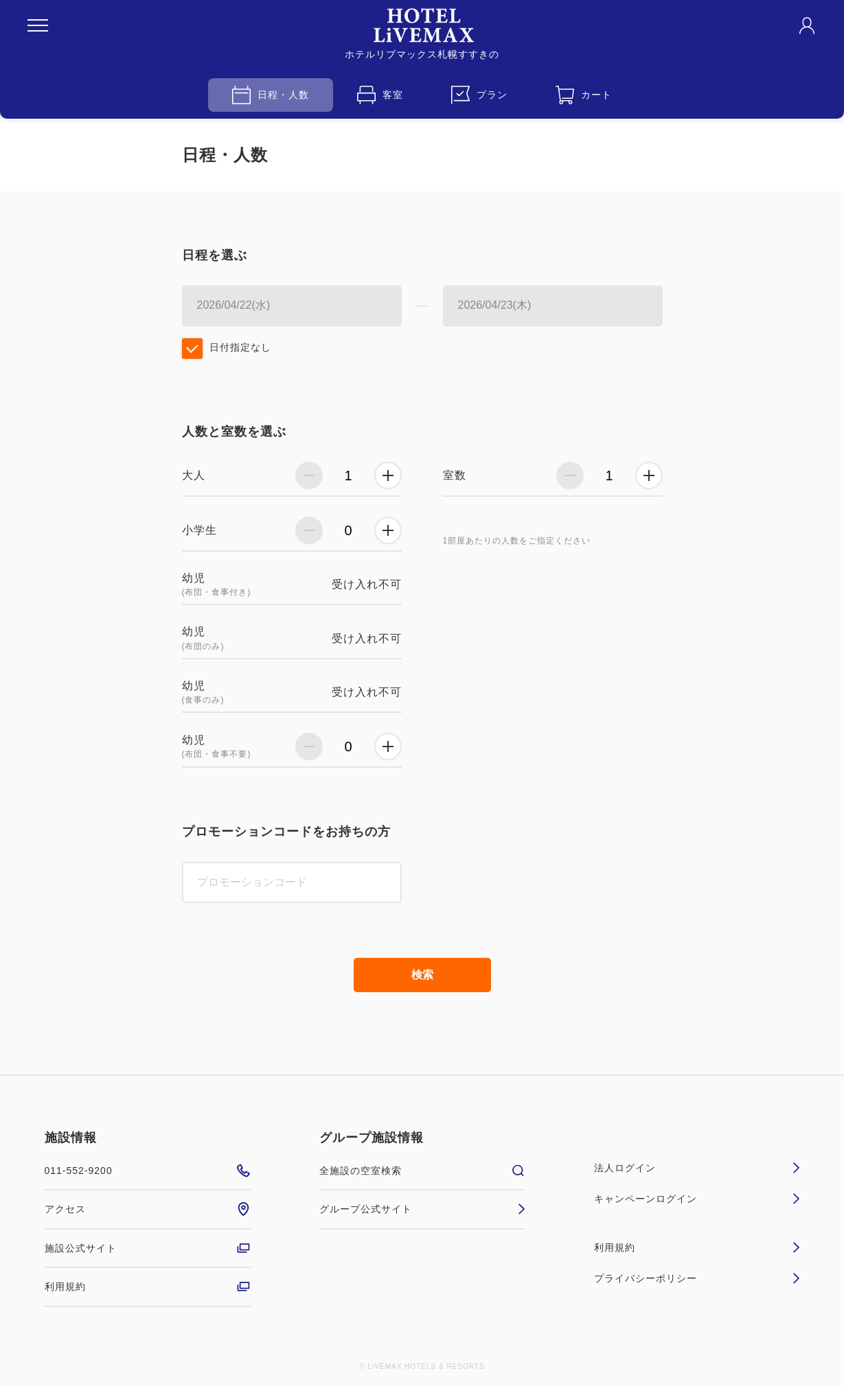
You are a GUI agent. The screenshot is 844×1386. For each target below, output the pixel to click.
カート (584, 95)
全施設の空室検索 (422, 1170)
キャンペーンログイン (697, 1199)
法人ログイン (697, 1168)
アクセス (148, 1209)
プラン (479, 95)
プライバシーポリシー (697, 1278)
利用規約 (148, 1286)
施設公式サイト (148, 1248)
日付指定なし (240, 347)
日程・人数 (270, 95)
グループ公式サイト (422, 1209)
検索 (422, 974)
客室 (380, 95)
